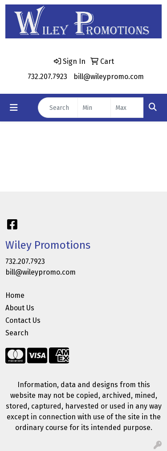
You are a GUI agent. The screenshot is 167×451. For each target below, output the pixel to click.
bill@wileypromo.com (108, 76)
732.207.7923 (47, 76)
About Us (19, 308)
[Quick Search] (58, 107)
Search (17, 333)
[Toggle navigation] (13, 107)
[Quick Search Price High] (127, 107)
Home (14, 295)
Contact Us (23, 320)
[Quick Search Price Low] (94, 107)
